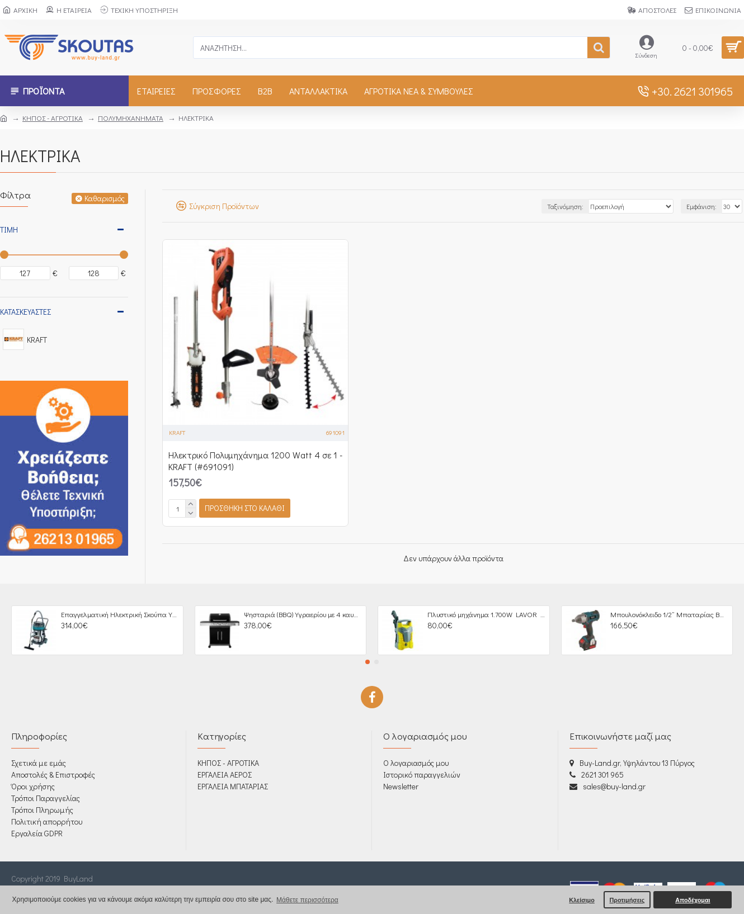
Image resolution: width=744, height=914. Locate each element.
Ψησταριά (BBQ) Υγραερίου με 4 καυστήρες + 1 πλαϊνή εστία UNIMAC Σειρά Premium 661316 (303, 614)
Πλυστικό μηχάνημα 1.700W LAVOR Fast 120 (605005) (486, 614)
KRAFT (177, 432)
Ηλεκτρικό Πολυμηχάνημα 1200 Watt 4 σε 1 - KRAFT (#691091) (255, 460)
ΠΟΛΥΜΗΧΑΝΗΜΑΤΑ (130, 117)
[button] (367, 662)
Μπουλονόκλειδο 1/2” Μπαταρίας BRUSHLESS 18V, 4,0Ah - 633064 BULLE (669, 614)
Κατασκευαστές (25, 311)
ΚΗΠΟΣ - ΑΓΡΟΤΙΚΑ (52, 117)
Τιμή (9, 229)
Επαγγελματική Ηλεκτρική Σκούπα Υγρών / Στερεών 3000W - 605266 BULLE (120, 614)
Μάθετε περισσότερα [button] (307, 900)
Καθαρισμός (104, 198)
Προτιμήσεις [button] (626, 900)
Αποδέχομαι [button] (692, 900)
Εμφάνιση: (701, 206)
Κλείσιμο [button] (582, 900)
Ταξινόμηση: (565, 206)
